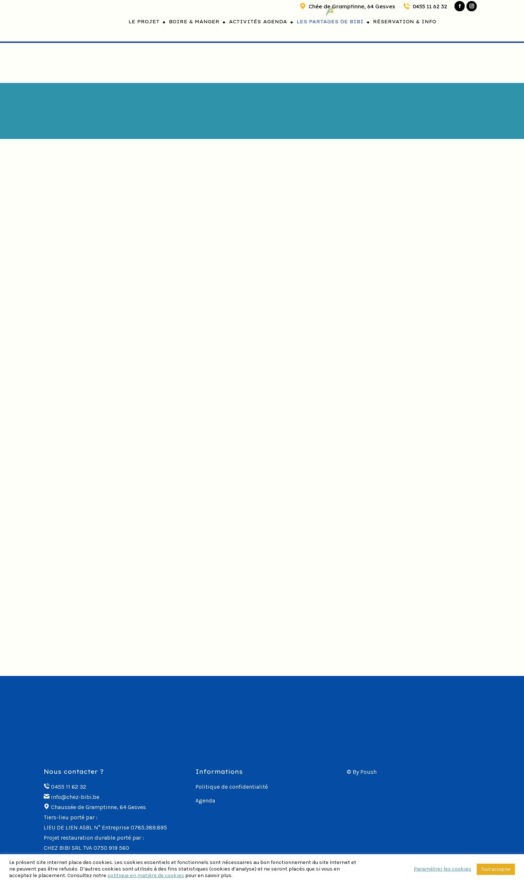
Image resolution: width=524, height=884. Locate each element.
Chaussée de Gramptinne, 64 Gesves (98, 807)
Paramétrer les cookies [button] (442, 869)
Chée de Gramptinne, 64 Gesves (346, 6)
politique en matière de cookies (145, 875)
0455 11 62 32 (424, 6)
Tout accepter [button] (496, 869)
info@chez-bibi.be (75, 796)
